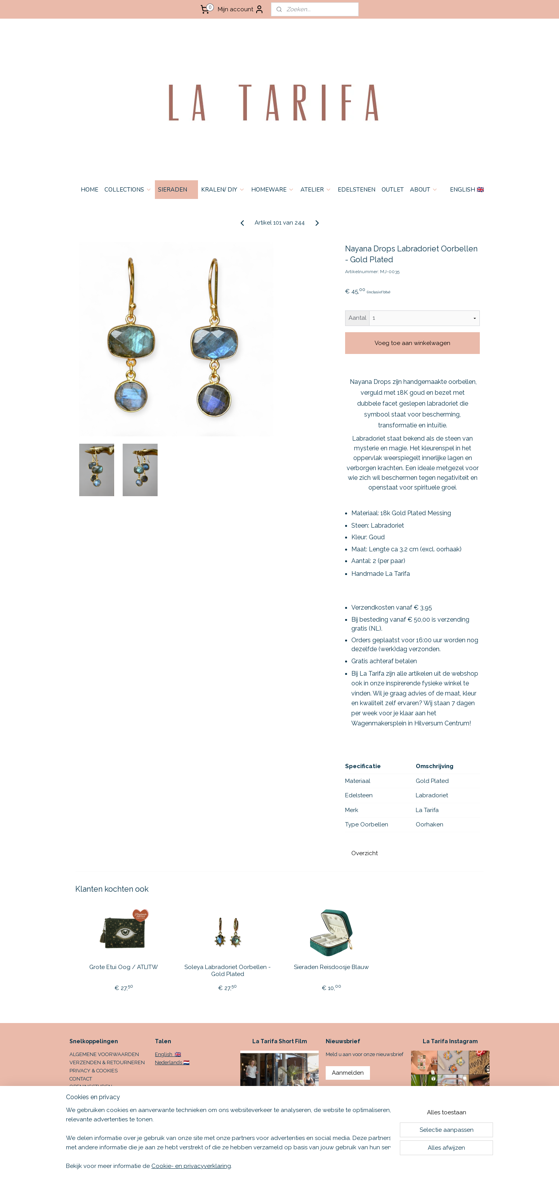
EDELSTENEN (356, 189)
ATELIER (316, 189)
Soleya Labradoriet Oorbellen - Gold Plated (227, 971)
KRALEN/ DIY (223, 189)
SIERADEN (176, 189)
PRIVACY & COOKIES (93, 1071)
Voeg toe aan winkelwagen (412, 343)
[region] (228, 1138)
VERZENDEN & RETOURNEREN (107, 1062)
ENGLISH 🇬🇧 (467, 189)
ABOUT (424, 189)
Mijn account (241, 9)
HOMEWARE (272, 189)
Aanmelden (348, 1072)
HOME (89, 189)
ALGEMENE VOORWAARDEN (104, 1054)
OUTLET (393, 189)
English (164, 1054)
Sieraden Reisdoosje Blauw (331, 967)
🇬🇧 (177, 1054)
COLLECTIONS (128, 189)
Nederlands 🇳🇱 (172, 1062)
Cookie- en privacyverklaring (191, 1166)
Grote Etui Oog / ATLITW (123, 967)
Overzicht (364, 853)
